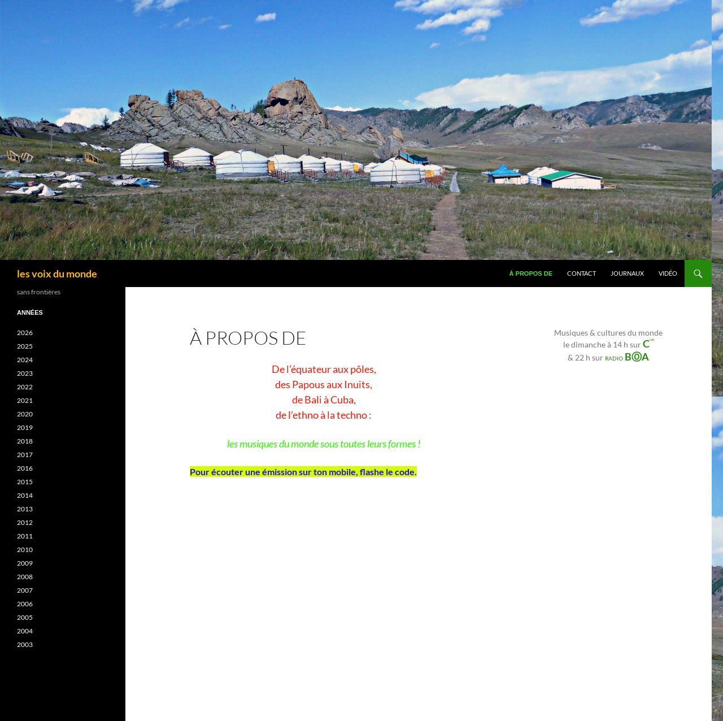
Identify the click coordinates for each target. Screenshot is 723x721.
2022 (25, 387)
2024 (25, 359)
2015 (25, 481)
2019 (25, 427)
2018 (25, 441)
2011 (25, 536)
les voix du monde (57, 273)
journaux (627, 273)
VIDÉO (668, 273)
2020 (25, 414)
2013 (25, 509)
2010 (25, 549)
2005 (25, 617)
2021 (25, 400)
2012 (25, 522)
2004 (25, 631)
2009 (25, 563)
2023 (25, 373)
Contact (581, 273)
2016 (25, 468)
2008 (25, 576)
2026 (25, 332)
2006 (25, 604)
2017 (25, 454)
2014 (25, 495)
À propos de (530, 273)
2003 (25, 644)
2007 (25, 590)
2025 (25, 346)
